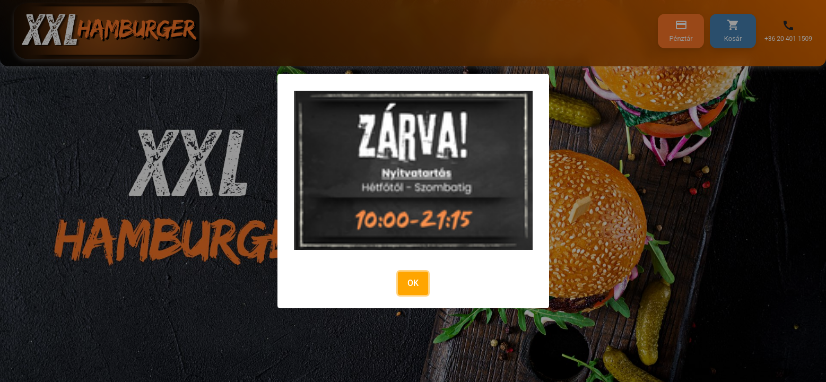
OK (413, 283)
